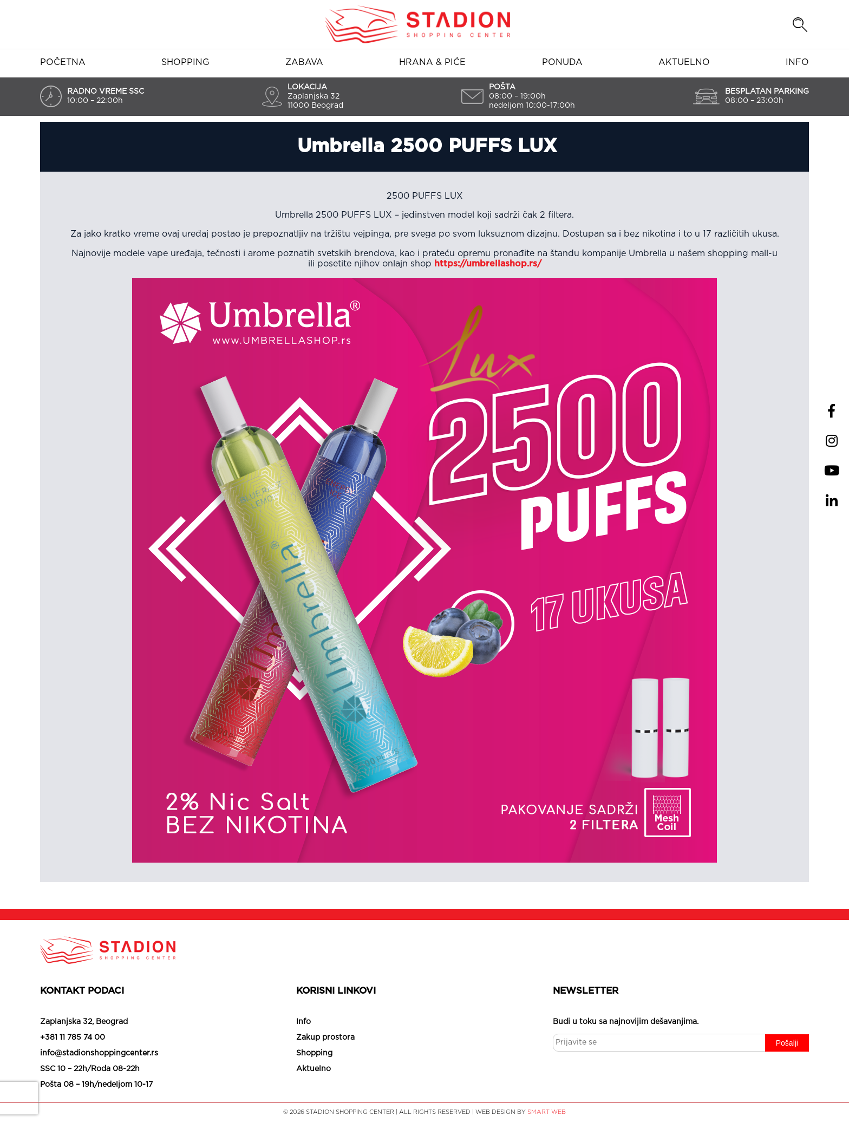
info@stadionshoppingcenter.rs (99, 1053)
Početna (63, 62)
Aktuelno (684, 62)
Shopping (185, 62)
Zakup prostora (325, 1037)
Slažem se (679, 1093)
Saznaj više (789, 1093)
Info (797, 62)
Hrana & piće (432, 62)
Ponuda (562, 62)
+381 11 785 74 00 (72, 1037)
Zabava (304, 62)
